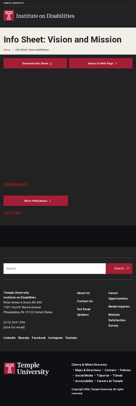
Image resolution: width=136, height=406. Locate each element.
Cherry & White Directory (89, 364)
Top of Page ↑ (13, 212)
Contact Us (85, 301)
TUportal (103, 375)
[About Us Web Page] (100, 63)
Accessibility (84, 381)
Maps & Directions (88, 370)
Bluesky (23, 338)
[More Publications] (36, 201)
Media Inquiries (119, 306)
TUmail (117, 375)
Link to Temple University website (27, 369)
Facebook (39, 338)
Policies (125, 370)
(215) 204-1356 (14, 322)
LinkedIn (10, 338)
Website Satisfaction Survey (117, 320)
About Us (83, 293)
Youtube (71, 338)
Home (7, 49)
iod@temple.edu (15, 184)
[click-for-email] (14, 327)
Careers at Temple (110, 381)
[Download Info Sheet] (35, 63)
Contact (110, 370)
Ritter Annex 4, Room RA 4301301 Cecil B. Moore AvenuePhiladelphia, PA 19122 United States (28, 307)
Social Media (84, 375)
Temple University (14, 3)
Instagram (55, 338)
